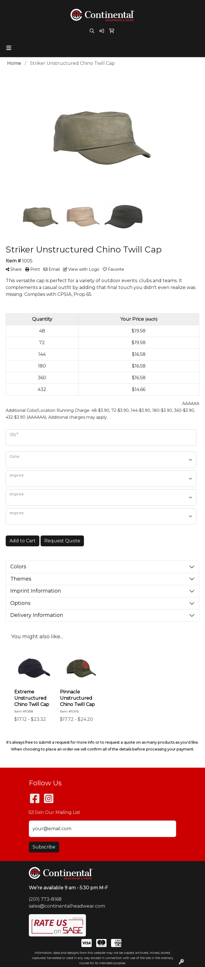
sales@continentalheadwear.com (67, 906)
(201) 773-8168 (45, 899)
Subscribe (44, 847)
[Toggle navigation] (9, 48)
